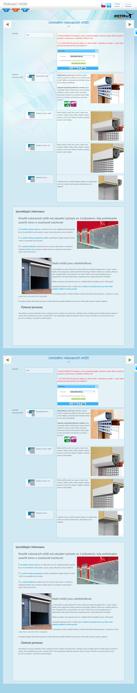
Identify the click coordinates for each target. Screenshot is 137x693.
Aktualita (15, 33)
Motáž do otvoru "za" (43, 145)
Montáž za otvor (41, 177)
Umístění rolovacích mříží (17, 76)
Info (28, 35)
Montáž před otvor (42, 76)
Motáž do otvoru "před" (44, 113)
